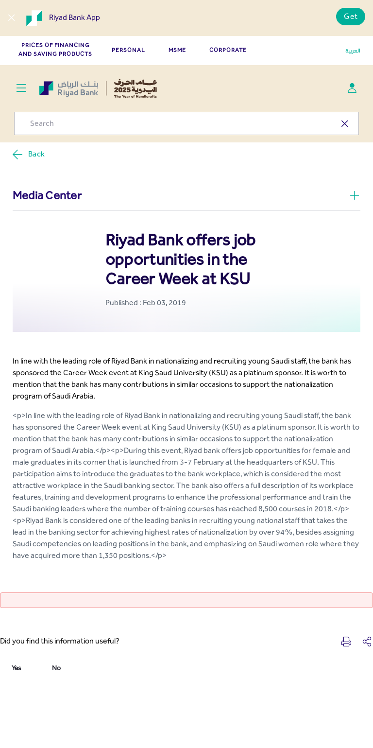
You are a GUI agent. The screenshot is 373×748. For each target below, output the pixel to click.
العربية (352, 50)
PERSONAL (128, 50)
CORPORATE (228, 50)
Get (350, 16)
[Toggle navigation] (21, 88)
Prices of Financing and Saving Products (55, 49)
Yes (16, 668)
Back (28, 154)
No (56, 668)
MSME (177, 50)
